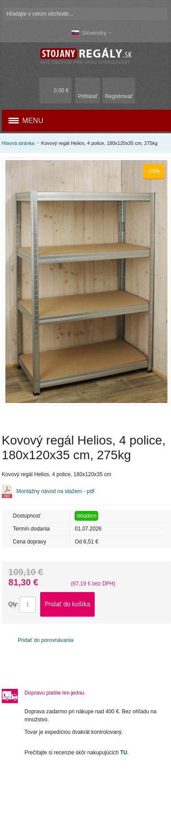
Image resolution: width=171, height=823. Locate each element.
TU (123, 752)
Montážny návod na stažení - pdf (55, 491)
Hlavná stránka (18, 143)
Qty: (13, 604)
